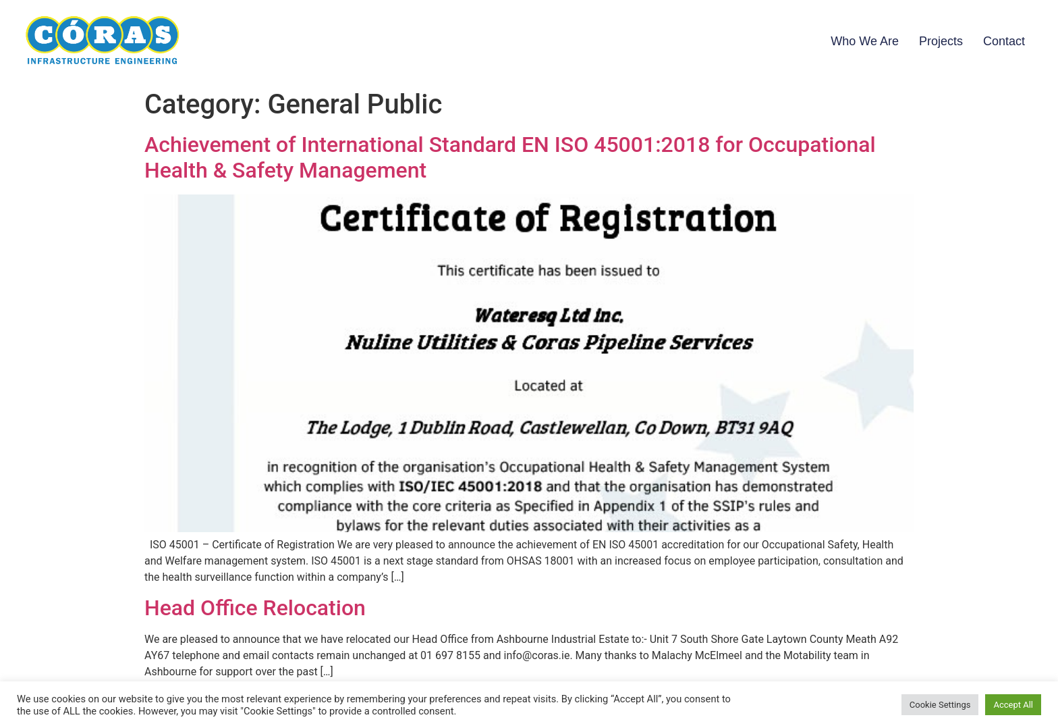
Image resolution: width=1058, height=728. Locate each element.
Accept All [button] (1013, 705)
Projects (941, 41)
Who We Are (865, 41)
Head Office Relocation (255, 608)
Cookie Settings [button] (940, 705)
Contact (1004, 41)
